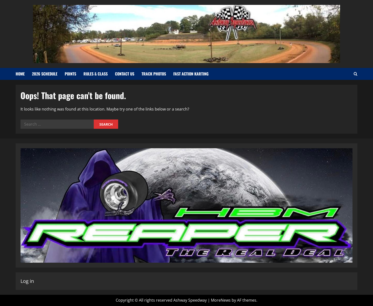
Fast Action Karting (190, 74)
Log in (27, 281)
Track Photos (154, 74)
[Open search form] (355, 74)
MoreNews (221, 300)
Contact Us (124, 74)
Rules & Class (95, 74)
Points (70, 74)
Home (20, 74)
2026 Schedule (44, 74)
